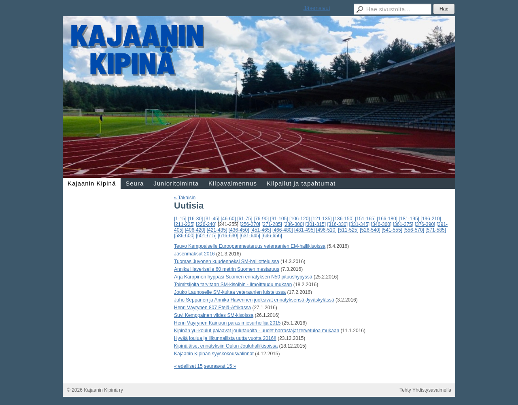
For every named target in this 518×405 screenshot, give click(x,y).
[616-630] (228, 235)
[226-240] (206, 224)
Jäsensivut (317, 8)
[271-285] (271, 224)
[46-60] (228, 218)
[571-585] (435, 230)
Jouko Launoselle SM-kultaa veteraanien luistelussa (230, 292)
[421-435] (217, 230)
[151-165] (365, 218)
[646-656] (271, 235)
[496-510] (326, 230)
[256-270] (250, 224)
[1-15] (180, 218)
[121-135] (321, 218)
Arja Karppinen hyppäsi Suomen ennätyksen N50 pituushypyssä (243, 277)
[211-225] (184, 224)
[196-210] (430, 218)
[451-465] (261, 230)
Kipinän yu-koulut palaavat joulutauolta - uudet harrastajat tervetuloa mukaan (256, 330)
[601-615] (206, 235)
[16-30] (195, 218)
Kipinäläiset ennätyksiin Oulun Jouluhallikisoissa (226, 346)
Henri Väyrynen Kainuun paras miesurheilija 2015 (227, 323)
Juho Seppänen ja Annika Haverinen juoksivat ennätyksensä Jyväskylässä (254, 300)
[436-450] (239, 230)
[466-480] (282, 230)
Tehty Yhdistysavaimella (425, 390)
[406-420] (195, 230)
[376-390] (425, 224)
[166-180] (387, 218)
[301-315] (315, 224)
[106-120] (299, 218)
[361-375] (403, 224)
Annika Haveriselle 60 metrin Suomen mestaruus (226, 269)
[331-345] (359, 224)
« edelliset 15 (188, 366)
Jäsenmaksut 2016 (194, 254)
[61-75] (244, 218)
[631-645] (250, 235)
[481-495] (304, 230)
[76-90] (261, 218)
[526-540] (370, 230)
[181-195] (409, 218)
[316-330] (337, 224)
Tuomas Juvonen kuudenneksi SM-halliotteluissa (226, 261)
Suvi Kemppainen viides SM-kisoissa (213, 315)
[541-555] (392, 230)
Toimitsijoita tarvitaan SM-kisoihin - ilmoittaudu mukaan (233, 284)
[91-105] (279, 218)
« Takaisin (184, 197)
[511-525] (348, 230)
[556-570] (413, 230)
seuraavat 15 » (220, 366)
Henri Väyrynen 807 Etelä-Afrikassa (212, 307)
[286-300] (293, 224)
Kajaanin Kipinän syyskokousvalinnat (214, 353)
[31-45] (211, 218)
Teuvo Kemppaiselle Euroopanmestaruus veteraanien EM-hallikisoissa (249, 246)
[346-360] (381, 224)
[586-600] (184, 235)
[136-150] (343, 218)
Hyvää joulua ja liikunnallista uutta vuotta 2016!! (225, 338)
